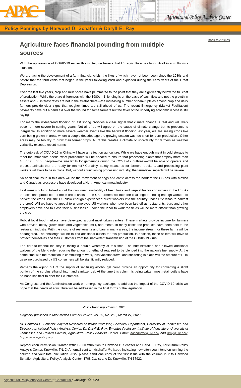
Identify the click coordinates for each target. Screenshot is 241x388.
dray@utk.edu (177, 333)
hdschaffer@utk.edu (144, 333)
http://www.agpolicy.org (36, 337)
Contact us (63, 380)
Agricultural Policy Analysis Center (28, 380)
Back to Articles (219, 40)
